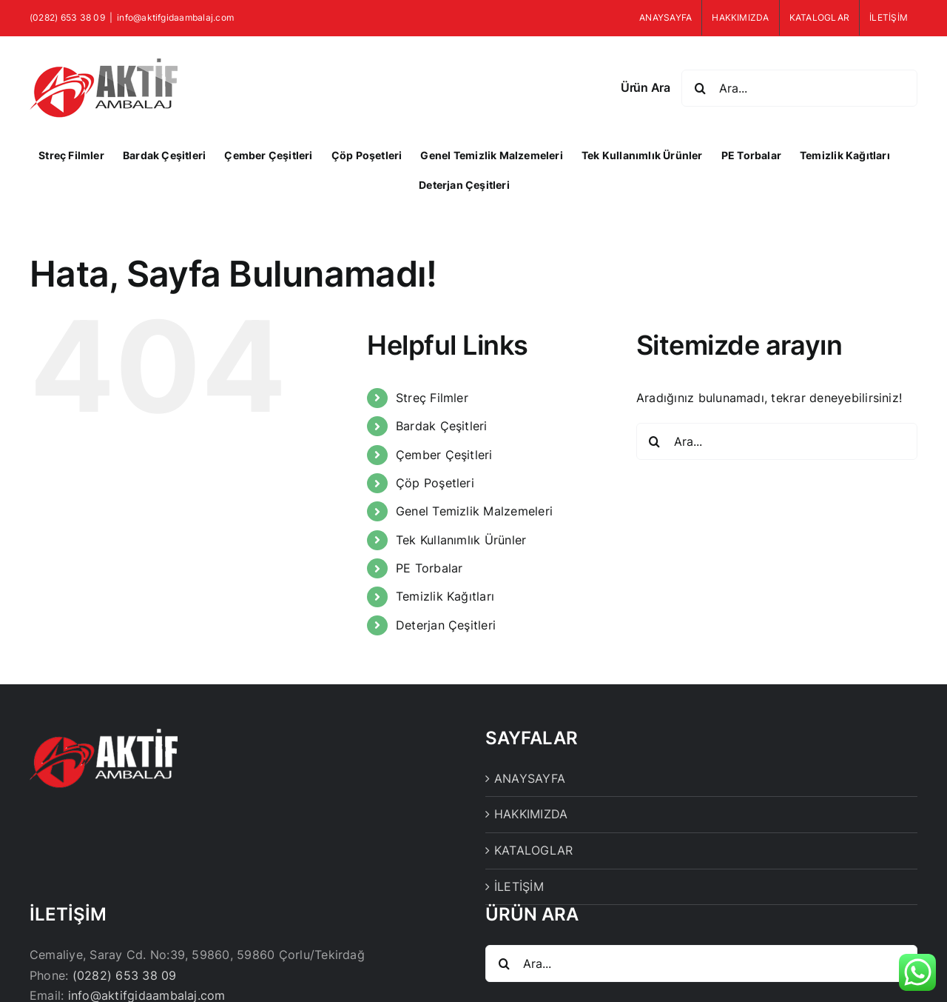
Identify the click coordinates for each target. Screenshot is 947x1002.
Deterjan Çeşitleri (446, 625)
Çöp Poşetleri (435, 482)
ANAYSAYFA (529, 778)
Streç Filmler (432, 397)
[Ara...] (799, 88)
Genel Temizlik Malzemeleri (474, 511)
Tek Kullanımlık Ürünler (461, 539)
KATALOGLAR (533, 850)
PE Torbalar (429, 568)
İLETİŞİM (519, 886)
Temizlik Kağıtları (445, 596)
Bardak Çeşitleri (442, 425)
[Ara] (699, 88)
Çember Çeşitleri (444, 454)
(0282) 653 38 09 (125, 975)
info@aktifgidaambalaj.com (175, 17)
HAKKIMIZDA (530, 813)
